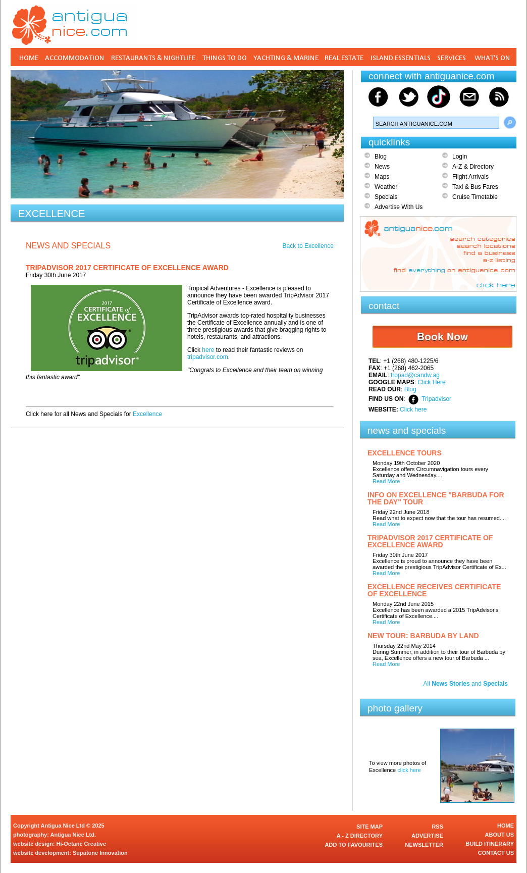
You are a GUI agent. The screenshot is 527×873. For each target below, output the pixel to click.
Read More (386, 481)
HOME (505, 826)
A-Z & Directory (473, 166)
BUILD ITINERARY (489, 844)
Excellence (147, 414)
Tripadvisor (436, 398)
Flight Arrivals (470, 176)
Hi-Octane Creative (81, 844)
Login (459, 156)
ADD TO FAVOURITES (354, 845)
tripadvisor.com (207, 357)
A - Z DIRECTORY (360, 836)
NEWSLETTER (424, 845)
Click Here (431, 382)
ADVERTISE (427, 836)
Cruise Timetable (475, 196)
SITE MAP (369, 827)
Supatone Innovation (100, 853)
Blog (381, 156)
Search (509, 122)
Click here (413, 409)
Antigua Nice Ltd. (73, 835)
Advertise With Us (399, 207)
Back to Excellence (308, 245)
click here (408, 770)
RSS (437, 827)
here (208, 349)
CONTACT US (496, 853)
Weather (386, 186)
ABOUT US (499, 835)
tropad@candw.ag (415, 375)
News (382, 166)
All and (466, 683)
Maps (382, 176)
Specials (386, 196)
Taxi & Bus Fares (475, 186)
